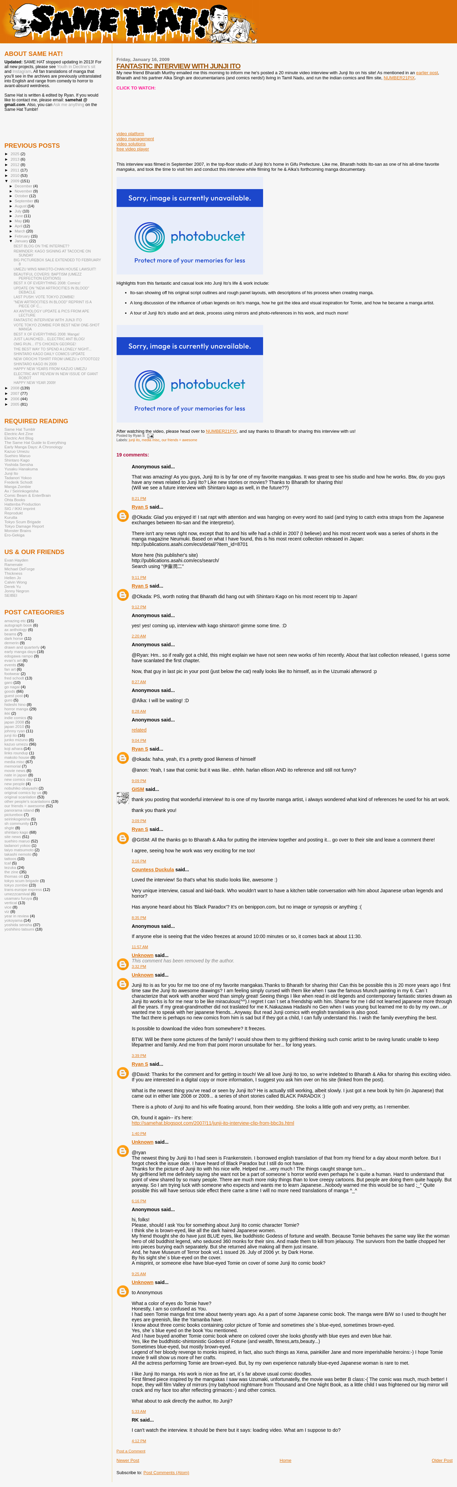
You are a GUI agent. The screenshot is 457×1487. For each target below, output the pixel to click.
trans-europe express (23, 889)
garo (8, 682)
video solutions (131, 143)
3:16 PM (139, 861)
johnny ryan (14, 731)
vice (8, 907)
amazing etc (15, 620)
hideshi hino (15, 704)
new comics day (18, 779)
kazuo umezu (16, 744)
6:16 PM (139, 1201)
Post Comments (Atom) (166, 1472)
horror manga (16, 709)
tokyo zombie (16, 885)
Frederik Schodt (18, 482)
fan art (10, 669)
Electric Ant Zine (18, 433)
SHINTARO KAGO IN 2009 (35, 364)
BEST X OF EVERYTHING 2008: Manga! (46, 334)
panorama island (19, 810)
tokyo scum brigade (21, 880)
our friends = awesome (179, 440)
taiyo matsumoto (19, 850)
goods (9, 691)
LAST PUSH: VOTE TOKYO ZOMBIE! (44, 297)
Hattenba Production (22, 504)
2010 (15, 175)
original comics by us (22, 792)
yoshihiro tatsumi (19, 929)
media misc (151, 440)
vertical (10, 902)
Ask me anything (68, 104)
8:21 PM (139, 498)
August (21, 206)
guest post (13, 695)
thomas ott (13, 876)
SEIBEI (10, 595)
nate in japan (15, 775)
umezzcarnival (17, 894)
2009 (15, 181)
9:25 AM (139, 1274)
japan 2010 (14, 726)
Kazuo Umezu (16, 451)
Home (286, 1460)
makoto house (16, 757)
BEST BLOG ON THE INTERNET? (41, 246)
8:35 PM (139, 918)
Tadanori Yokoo (18, 477)
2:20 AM (139, 636)
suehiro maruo (17, 841)
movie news (14, 770)
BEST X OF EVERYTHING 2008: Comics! (47, 283)
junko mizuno (16, 739)
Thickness (13, 573)
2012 (15, 164)
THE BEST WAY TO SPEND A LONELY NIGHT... (53, 349)
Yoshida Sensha (18, 464)
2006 (15, 398)
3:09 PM (139, 821)
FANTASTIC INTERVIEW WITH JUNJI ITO (179, 66)
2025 (15, 153)
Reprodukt (13, 513)
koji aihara (13, 748)
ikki (7, 713)
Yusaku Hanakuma (21, 469)
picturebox (13, 814)
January (22, 241)
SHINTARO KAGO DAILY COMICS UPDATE (49, 354)
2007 (15, 393)
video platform (130, 133)
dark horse (13, 638)
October (22, 196)
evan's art (12, 660)
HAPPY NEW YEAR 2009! (35, 383)
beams (10, 634)
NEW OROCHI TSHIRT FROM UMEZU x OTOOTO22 (57, 359)
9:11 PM (139, 577)
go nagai (12, 687)
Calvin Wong (15, 582)
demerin (11, 642)
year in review (16, 916)
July (19, 211)
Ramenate (13, 564)
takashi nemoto (17, 854)
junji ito (134, 440)
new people (14, 783)
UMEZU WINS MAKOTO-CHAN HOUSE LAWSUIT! (55, 269)
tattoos (10, 858)
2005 (15, 404)
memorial (12, 766)
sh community (16, 823)
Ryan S (140, 507)
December (24, 186)
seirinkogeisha (17, 819)
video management (135, 138)
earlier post (427, 72)
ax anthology (15, 629)
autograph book (18, 625)
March (20, 231)
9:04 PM (139, 740)
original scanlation (20, 797)
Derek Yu (12, 586)
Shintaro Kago (16, 460)
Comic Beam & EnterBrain (27, 495)
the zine (11, 872)
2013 (15, 159)
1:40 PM (139, 1134)
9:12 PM (139, 607)
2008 (15, 388)
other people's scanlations (27, 801)
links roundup (16, 753)
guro (8, 700)
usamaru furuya (18, 898)
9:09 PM (139, 781)
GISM (138, 789)
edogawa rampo (18, 656)
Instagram (22, 71)
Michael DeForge (19, 569)
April (19, 226)
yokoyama (13, 920)
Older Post (442, 1460)
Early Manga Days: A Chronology (33, 447)
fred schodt (14, 678)
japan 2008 (14, 722)
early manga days (20, 651)
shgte (9, 828)
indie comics (15, 717)
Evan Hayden (16, 560)
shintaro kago (16, 832)
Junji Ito (11, 473)
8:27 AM (139, 682)
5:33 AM (139, 1411)
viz (6, 911)
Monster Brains (17, 530)
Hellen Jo (12, 577)
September (25, 201)
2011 (15, 170)
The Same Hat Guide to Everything (35, 442)
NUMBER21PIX (399, 77)
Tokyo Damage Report (24, 526)
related (139, 730)
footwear (12, 673)
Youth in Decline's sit (76, 66)
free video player (133, 148)
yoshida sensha (18, 924)
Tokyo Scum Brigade (22, 522)
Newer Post (128, 1460)
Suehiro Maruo (17, 455)
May (19, 221)
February (23, 236)
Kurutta (10, 517)
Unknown (143, 955)
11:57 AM (140, 947)
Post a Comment (131, 1451)
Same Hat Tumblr (19, 429)
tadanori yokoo (17, 845)
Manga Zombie (17, 486)
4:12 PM (139, 1441)
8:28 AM (139, 711)
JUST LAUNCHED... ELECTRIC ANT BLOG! (49, 339)
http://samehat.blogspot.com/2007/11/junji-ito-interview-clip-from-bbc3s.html (213, 1123)
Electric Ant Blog (18, 438)
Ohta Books (14, 499)
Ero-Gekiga (14, 535)
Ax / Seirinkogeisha (21, 491)
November (24, 191)
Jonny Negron (16, 591)
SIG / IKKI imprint (19, 508)
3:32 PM (139, 966)
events (10, 665)
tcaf (7, 863)
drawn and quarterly (22, 647)
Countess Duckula (153, 869)
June (19, 216)
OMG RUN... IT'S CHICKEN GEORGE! (45, 344)
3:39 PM (139, 1056)
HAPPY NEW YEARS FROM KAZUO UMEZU (50, 369)
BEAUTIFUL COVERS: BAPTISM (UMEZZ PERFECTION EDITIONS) (48, 276)
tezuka (10, 867)
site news (12, 836)
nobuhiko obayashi (21, 788)
